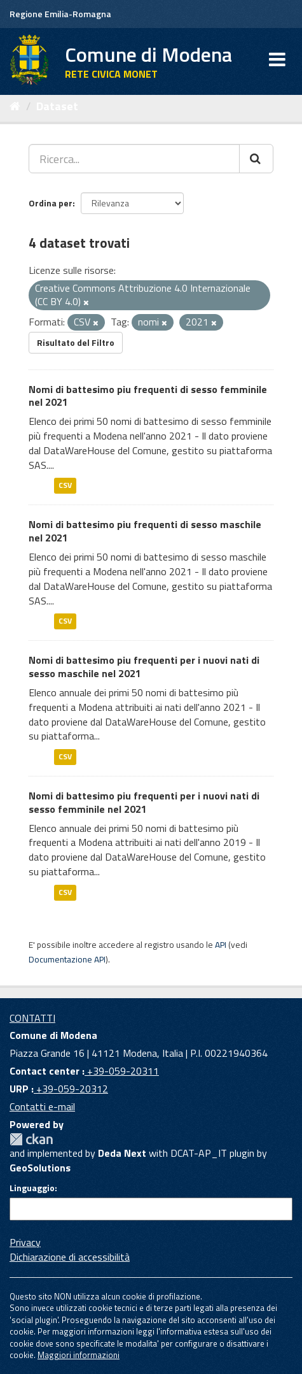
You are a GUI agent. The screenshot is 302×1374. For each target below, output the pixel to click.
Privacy (25, 1242)
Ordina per (50, 203)
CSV (65, 486)
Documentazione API (67, 959)
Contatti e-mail (42, 1106)
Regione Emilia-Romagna (60, 13)
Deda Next (122, 1153)
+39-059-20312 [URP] (71, 1088)
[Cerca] (256, 158)
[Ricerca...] (134, 158)
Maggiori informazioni (79, 1355)
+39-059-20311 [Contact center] (122, 1070)
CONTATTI (32, 1018)
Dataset (57, 106)
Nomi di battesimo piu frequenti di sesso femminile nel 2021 (148, 396)
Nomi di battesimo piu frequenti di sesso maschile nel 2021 (145, 531)
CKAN (31, 1139)
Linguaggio (32, 1188)
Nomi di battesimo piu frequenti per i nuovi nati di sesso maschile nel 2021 (144, 666)
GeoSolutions (40, 1167)
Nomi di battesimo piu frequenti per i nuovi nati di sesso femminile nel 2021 (144, 802)
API (220, 944)
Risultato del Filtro (75, 342)
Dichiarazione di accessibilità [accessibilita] (70, 1256)
